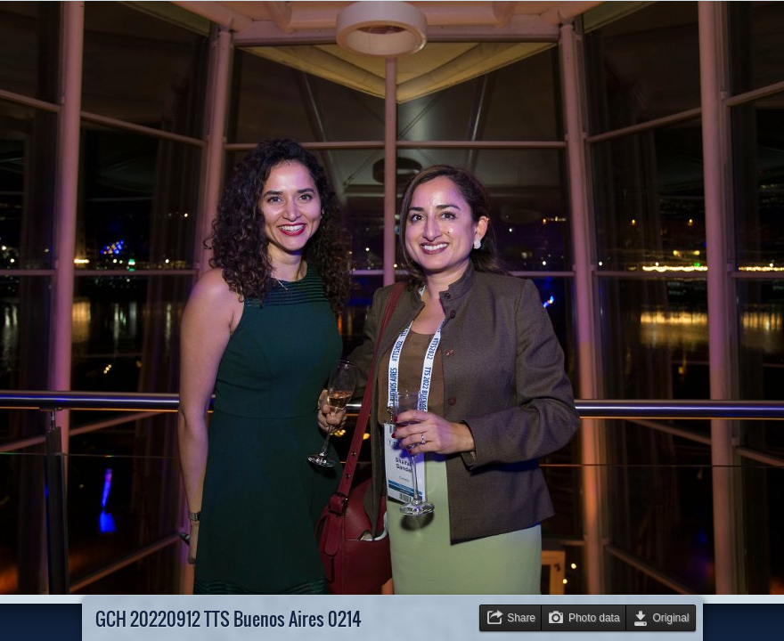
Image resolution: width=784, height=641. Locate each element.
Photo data (594, 618)
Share (521, 618)
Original (671, 618)
